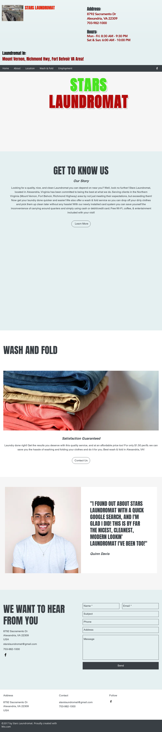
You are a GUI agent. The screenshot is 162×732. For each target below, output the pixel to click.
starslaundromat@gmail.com (20, 644)
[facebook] (157, 68)
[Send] (121, 665)
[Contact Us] (81, 460)
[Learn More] (81, 224)
